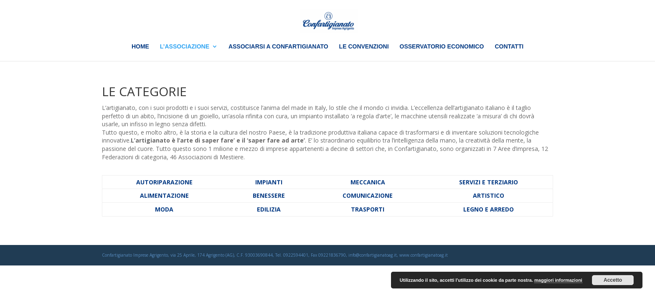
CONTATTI (509, 46)
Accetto (613, 280)
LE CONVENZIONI (364, 46)
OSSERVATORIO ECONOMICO (442, 46)
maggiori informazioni (558, 280)
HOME (140, 46)
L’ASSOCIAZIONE (184, 46)
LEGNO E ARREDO (488, 209)
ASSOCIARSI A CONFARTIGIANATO (278, 46)
